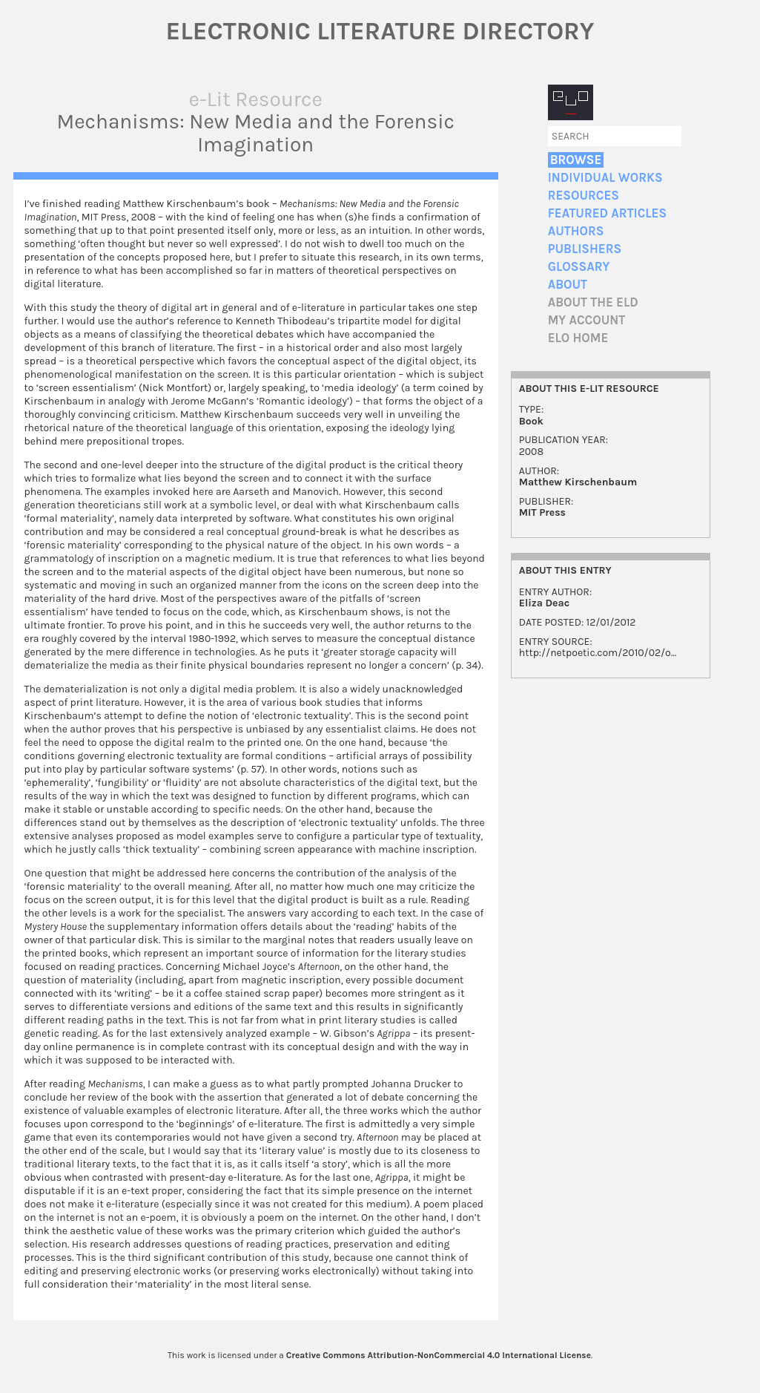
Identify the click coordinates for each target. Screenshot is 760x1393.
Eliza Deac (544, 603)
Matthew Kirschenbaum (578, 482)
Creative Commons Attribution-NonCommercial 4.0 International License (438, 1355)
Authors (576, 231)
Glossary (579, 267)
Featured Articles (607, 213)
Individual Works (605, 178)
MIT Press (542, 512)
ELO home (578, 338)
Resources (583, 196)
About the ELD (593, 302)
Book (531, 421)
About (567, 285)
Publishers (584, 249)
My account (587, 320)
